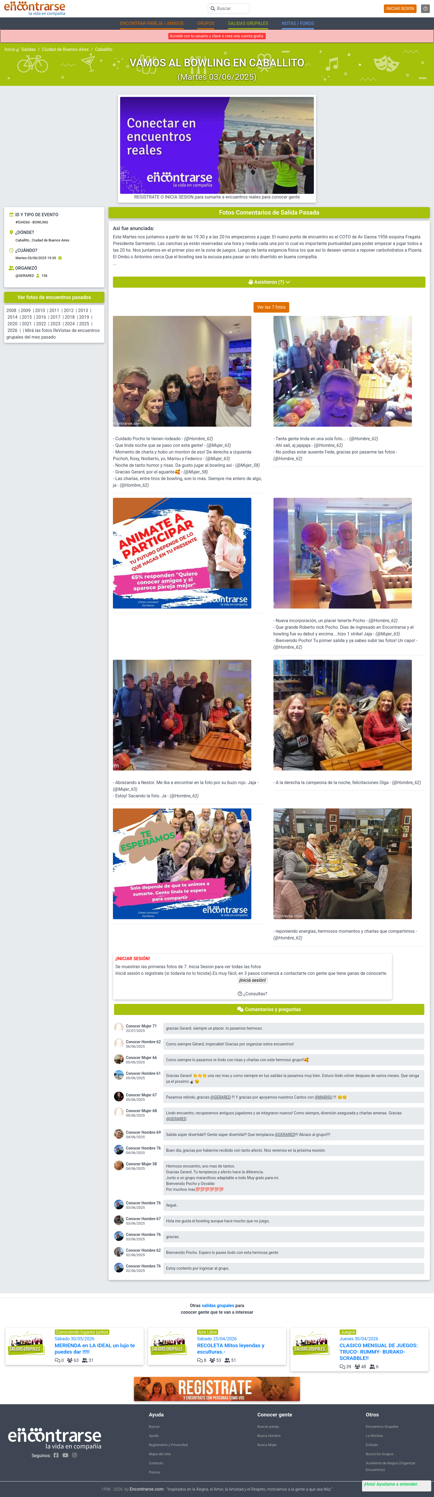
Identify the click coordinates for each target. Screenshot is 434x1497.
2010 (40, 310)
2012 (69, 310)
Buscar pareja (268, 1426)
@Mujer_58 (248, 465)
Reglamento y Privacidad (168, 1445)
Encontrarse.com (147, 1489)
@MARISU (323, 1097)
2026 (12, 330)
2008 (11, 310)
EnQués (372, 1445)
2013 (83, 310)
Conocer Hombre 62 (143, 1042)
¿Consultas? (252, 993)
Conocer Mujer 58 (141, 1164)
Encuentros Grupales (382, 1426)
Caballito (103, 49)
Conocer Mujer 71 (141, 1026)
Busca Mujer (267, 1445)
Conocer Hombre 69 (143, 1132)
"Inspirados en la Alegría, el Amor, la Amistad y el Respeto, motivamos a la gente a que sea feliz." (249, 1489)
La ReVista (374, 1436)
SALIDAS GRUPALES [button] (248, 23)
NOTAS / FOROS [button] (298, 23)
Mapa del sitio (160, 1454)
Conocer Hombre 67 (143, 1219)
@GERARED (25, 276)
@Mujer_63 (218, 445)
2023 (55, 323)
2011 (54, 310)
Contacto (156, 1463)
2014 (12, 317)
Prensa (154, 1472)
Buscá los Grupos (380, 1454)
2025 (84, 323)
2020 (12, 323)
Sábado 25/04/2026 (241, 1345)
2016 (41, 317)
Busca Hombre (269, 1436)
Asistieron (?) (269, 282)
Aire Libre (207, 1332)
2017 (55, 317)
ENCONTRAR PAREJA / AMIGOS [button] (152, 23)
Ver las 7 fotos (271, 307)
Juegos (348, 1332)
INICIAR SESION (400, 8)
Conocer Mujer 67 (141, 1095)
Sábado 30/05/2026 (99, 1345)
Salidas (28, 49)
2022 (41, 323)
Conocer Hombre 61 (143, 1073)
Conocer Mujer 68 (141, 1111)
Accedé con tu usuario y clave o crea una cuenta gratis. (217, 36)
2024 (70, 323)
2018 (70, 317)
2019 (84, 317)
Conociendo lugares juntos (82, 1332)
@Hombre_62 (199, 438)
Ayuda (154, 1436)
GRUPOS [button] (205, 23)
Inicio (9, 49)
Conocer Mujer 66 (141, 1058)
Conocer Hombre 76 (143, 1148)
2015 (27, 317)
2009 (26, 310)
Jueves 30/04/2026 (383, 1348)
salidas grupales (219, 1305)
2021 (27, 323)
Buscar (154, 1426)
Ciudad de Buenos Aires (65, 49)
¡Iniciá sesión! (252, 980)
